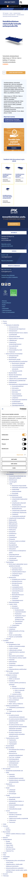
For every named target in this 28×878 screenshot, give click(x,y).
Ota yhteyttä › (14, 224)
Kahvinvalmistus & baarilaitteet (14, 353)
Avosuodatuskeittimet (17, 386)
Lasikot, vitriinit (13, 604)
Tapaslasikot (18, 623)
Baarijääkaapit (13, 357)
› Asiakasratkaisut (6, 303)
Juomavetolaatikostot (18, 365)
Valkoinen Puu (10, 851)
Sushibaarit (15, 598)
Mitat (10, 654)
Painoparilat (12, 531)
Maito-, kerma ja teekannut (16, 703)
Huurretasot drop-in (17, 568)
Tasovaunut (12, 822)
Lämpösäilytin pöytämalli (18, 516)
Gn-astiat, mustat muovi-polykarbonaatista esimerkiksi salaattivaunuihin (17, 734)
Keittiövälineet (9, 642)
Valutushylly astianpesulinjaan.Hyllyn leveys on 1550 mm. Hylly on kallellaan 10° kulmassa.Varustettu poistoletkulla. (20, 180)
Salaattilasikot (19, 621)
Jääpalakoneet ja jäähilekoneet (17, 380)
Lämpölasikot (15, 625)
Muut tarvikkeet (10, 747)
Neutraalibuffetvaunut (18, 594)
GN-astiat (8, 713)
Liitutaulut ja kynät (14, 767)
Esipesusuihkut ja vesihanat (16, 338)
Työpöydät (12, 807)
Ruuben (8, 841)
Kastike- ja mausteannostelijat (17, 646)
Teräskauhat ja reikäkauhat (16, 665)
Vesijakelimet (15, 575)
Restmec (8, 830)
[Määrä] (4, 72)
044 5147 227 (7, 269)
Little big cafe (9, 847)
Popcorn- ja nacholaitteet (15, 636)
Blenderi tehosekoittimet (15, 375)
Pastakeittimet (13, 537)
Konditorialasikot (19, 610)
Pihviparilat (12, 539)
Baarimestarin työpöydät (18, 363)
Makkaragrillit (12, 520)
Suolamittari (12, 663)
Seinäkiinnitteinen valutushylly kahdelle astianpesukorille (7, 176)
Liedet (10, 484)
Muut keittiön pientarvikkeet (16, 656)
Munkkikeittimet (13, 526)
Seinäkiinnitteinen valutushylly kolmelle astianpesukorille (19, 176)
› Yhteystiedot (5, 308)
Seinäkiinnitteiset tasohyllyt (16, 778)
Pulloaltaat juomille (17, 371)
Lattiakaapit (12, 790)
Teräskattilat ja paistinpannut (16, 707)
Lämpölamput (12, 627)
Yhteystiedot (6, 856)
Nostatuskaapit (13, 527)
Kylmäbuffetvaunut (17, 581)
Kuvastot (5, 874)
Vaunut (8, 811)
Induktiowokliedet (16, 491)
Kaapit (7, 788)
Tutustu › (14, 148)
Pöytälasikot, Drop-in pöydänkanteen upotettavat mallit (20, 617)
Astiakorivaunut (13, 812)
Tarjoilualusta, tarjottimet (15, 711)
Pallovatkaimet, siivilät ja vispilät (17, 658)
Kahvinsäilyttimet (16, 394)
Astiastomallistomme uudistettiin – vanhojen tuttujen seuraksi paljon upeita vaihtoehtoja (16, 870)
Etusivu (5, 321)
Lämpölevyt (15, 397)
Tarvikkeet (5, 640)
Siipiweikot (9, 843)
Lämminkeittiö (10, 474)
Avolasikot (14, 606)
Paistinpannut (12, 533)
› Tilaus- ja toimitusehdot (8, 312)
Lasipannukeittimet (17, 396)
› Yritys (3, 306)
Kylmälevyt (12, 680)
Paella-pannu (12, 529)
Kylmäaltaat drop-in (17, 570)
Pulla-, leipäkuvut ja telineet (16, 698)
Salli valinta (14, 463)
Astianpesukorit (13, 331)
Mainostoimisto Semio (14, 316)
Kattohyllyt (12, 774)
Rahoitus (5, 837)
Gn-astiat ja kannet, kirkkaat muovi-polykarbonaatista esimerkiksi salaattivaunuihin (18, 721)
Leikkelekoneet (13, 340)
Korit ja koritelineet (14, 700)
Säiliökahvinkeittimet (17, 403)
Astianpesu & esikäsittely (12, 325)
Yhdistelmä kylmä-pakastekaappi (18, 472)
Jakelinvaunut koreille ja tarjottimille (18, 818)
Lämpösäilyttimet (13, 495)
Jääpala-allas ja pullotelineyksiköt (18, 378)
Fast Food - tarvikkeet (14, 757)
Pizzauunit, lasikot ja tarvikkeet (17, 541)
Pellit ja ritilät (9, 671)
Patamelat (11, 659)
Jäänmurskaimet (13, 376)
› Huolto (3, 304)
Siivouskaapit (12, 793)
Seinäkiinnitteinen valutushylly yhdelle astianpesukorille (7, 197)
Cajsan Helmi (9, 845)
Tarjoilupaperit (13, 744)
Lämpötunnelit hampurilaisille (17, 518)
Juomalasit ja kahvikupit (18, 688)
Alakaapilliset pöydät (14, 797)
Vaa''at (10, 667)
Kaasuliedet (15, 493)
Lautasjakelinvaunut (17, 587)
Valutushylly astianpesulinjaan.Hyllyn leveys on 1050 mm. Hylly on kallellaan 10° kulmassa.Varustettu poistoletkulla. (7, 180)
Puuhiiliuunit (12, 543)
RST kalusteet (5, 13)
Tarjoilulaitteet (10, 562)
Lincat (7, 828)
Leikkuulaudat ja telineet (15, 650)
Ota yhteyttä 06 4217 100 (14, 6)
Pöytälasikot (18, 614)
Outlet (4, 824)
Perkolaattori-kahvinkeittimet (19, 399)
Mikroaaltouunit (13, 524)
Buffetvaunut (12, 577)
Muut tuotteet (6, 832)
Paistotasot (12, 535)
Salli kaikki (14, 459)
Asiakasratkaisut (7, 839)
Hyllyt (11, 13)
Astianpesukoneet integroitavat (17, 329)
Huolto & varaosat (14, 266)
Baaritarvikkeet (13, 373)
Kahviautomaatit (16, 390)
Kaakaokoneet (13, 382)
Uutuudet (8, 638)
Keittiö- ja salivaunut (14, 679)
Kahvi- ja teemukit (19, 690)
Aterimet (14, 686)
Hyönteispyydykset (14, 759)
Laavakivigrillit (13, 482)
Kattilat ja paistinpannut (12, 705)
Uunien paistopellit (14, 673)
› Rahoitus (4, 301)
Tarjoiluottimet (13, 742)
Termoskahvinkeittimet (18, 405)
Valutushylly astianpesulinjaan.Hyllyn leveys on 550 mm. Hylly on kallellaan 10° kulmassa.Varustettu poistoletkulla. (7, 201)
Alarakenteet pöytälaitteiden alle (17, 476)
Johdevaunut (12, 820)
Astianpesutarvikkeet (14, 336)
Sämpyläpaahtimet (14, 554)
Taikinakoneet (12, 348)
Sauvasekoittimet (13, 346)
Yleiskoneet (12, 352)
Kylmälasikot (15, 608)
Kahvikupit (18, 692)
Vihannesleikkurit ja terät (15, 350)
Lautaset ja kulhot (16, 694)
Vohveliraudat (12, 558)
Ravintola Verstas (10, 849)
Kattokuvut (12, 786)
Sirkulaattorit (12, 549)
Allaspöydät (12, 799)
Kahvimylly (15, 392)
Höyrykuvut (9, 784)
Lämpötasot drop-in (17, 573)
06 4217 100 (4, 255)
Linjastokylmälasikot (20, 612)
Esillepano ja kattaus (11, 675)
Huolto (4, 853)
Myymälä (14, 232)
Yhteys (14, 251)
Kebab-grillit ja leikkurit (15, 478)
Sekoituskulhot (13, 661)
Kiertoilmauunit (13, 480)
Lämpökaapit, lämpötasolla (19, 512)
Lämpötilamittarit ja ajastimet (17, 652)
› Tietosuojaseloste (6, 310)
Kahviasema (15, 388)
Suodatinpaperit (16, 401)
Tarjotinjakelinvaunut (17, 600)
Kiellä (13, 468)
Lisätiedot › (6, 64)
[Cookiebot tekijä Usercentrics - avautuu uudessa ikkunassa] (20, 409)
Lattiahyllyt (12, 776)
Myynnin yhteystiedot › (7, 260)
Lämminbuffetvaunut (17, 589)
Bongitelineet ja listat (14, 644)
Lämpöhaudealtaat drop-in (19, 571)
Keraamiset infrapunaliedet (19, 485)
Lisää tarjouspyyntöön (15, 72)
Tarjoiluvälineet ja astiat (12, 738)
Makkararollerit (13, 522)
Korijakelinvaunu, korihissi (19, 579)
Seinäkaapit (12, 791)
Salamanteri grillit (13, 547)
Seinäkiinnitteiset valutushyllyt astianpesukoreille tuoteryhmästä (13, 120)
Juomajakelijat (13, 677)
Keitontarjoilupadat (17, 497)
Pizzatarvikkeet (10, 745)
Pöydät (8, 795)
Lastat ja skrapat (13, 648)
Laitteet (5, 323)
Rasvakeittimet (13, 545)
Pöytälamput (12, 701)
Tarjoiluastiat (12, 740)
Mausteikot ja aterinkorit (15, 696)
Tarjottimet (9, 709)
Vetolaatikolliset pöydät (15, 809)
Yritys (4, 855)
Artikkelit (5, 858)
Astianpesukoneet (13, 327)
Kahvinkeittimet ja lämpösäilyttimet (18, 384)
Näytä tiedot (20, 454)
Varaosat (5, 826)
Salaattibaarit (15, 596)
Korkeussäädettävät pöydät (16, 805)
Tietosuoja (6, 876)
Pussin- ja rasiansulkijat (15, 635)
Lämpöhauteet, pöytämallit (19, 510)
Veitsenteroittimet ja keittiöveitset (17, 669)
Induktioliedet (15, 489)
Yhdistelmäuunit (13, 560)
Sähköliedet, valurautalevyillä (19, 487)
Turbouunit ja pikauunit (15, 556)
